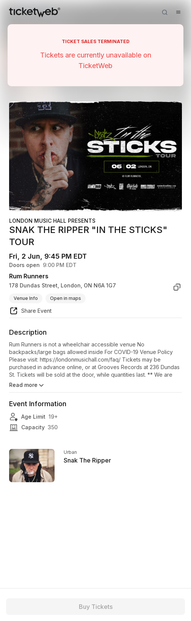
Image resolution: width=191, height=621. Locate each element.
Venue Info (26, 298)
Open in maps (65, 298)
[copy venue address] (177, 287)
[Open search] (164, 12)
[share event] (30, 312)
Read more (27, 385)
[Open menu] (178, 12)
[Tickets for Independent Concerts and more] (34, 12)
